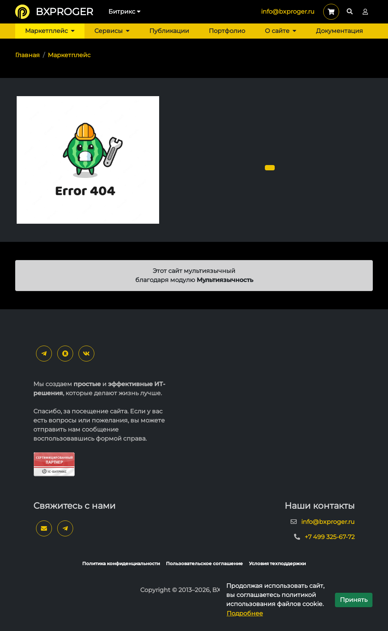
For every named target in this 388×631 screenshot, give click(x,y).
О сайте (280, 30)
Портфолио (227, 30)
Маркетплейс (50, 30)
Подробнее (245, 613)
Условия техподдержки (277, 563)
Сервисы (112, 30)
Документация (339, 30)
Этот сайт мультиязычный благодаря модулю (194, 275)
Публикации (169, 30)
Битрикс (124, 11)
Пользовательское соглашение (204, 563)
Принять (354, 599)
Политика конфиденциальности (121, 563)
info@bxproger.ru (287, 11)
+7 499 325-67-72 (330, 537)
